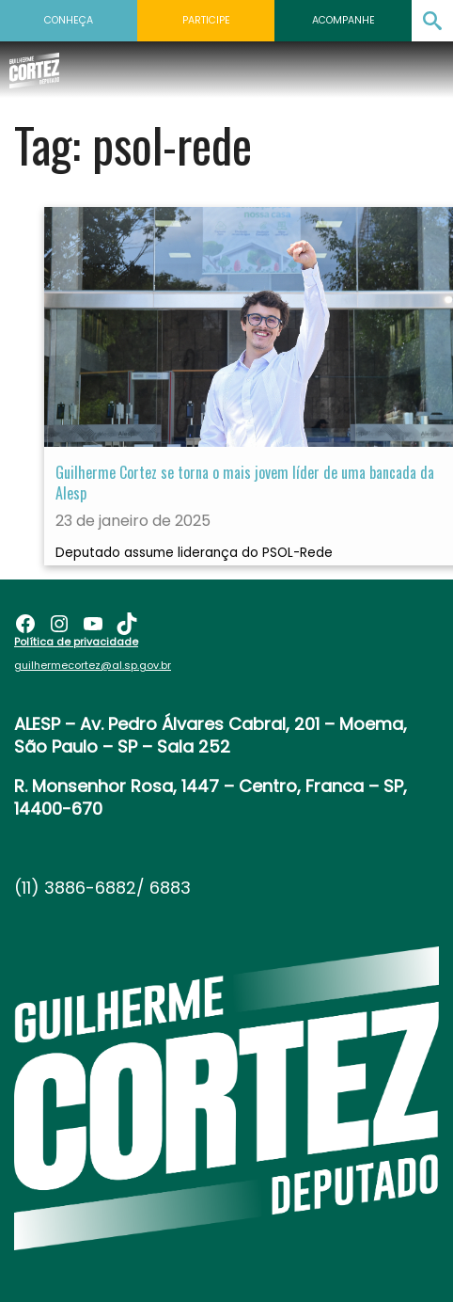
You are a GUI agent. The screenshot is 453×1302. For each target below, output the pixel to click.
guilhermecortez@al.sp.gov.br (92, 665)
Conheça (68, 20)
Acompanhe (343, 20)
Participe (206, 20)
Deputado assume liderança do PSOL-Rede (194, 553)
